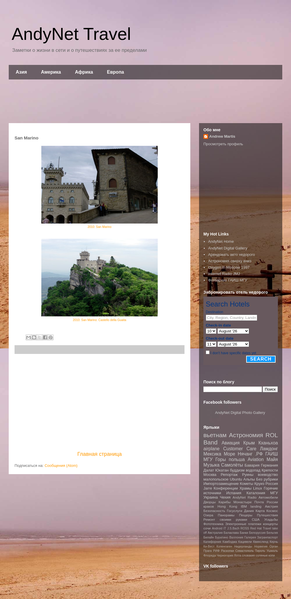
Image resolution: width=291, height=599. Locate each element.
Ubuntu (236, 479)
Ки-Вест (208, 546)
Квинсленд (260, 541)
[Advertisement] (145, 101)
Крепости (270, 470)
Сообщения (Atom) (61, 465)
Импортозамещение (221, 483)
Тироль (260, 550)
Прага (207, 550)
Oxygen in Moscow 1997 (228, 267)
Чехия (225, 497)
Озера (208, 515)
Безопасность (214, 511)
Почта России (266, 502)
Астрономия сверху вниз (229, 261)
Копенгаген (224, 546)
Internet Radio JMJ (224, 274)
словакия (248, 555)
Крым (249, 442)
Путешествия (267, 515)
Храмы (245, 488)
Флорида (209, 555)
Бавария (252, 465)
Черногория (225, 555)
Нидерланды (243, 546)
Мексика (212, 453)
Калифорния (212, 541)
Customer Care (239, 448)
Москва (209, 474)
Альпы (249, 479)
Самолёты (232, 464)
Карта (260, 511)
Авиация (230, 442)
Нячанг (245, 453)
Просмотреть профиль (223, 144)
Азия (21, 72)
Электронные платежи (243, 524)
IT (224, 528)
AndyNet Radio (244, 497)
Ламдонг (269, 448)
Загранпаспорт (267, 537)
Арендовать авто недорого (231, 254)
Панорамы (226, 515)
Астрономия (246, 435)
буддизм (237, 470)
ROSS (245, 528)
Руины (247, 474)
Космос (272, 511)
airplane (211, 448)
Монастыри (242, 502)
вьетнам (215, 435)
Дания (249, 511)
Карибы (224, 502)
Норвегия (260, 546)
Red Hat (256, 528)
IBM (244, 506)
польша (237, 459)
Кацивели (245, 541)
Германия (269, 465)
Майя (272, 459)
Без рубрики (267, 479)
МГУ (274, 493)
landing (256, 506)
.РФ (258, 453)
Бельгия (272, 532)
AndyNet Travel (71, 34)
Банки (244, 532)
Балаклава (231, 532)
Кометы (246, 483)
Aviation (256, 459)
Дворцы (209, 502)
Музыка (211, 464)
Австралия (215, 532)
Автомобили (268, 497)
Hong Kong (227, 506)
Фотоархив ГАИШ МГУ (227, 280)
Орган (273, 546)
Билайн (208, 537)
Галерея (250, 537)
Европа (115, 72)
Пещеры (245, 515)
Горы (220, 459)
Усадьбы (271, 519)
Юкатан (222, 470)
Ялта (237, 555)
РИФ (216, 550)
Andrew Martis (222, 136)
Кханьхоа (268, 442)
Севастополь (244, 550)
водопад (253, 470)
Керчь (274, 541)
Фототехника (213, 524)
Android (217, 528)
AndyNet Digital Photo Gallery (240, 412)
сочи (207, 528)
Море (229, 453)
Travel (267, 528)
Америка (51, 72)
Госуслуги (234, 511)
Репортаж (229, 474)
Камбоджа (230, 541)
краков (208, 506)
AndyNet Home (221, 241)
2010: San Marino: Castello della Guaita (99, 320)
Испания (234, 493)
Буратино (221, 537)
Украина (210, 497)
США (256, 519)
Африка (84, 72)
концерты (270, 524)
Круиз (259, 483)
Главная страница (99, 454)
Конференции (226, 488)
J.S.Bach (233, 528)
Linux (257, 488)
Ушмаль (272, 550)
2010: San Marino (99, 226)
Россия (271, 483)
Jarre (207, 488)
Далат (208, 470)
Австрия (271, 506)
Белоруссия (257, 532)
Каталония (255, 493)
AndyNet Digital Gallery (227, 248)
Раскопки (227, 550)
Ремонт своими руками (225, 519)
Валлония (236, 537)
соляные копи (265, 555)
